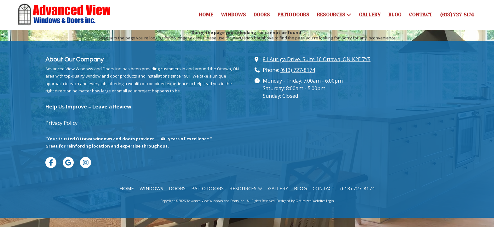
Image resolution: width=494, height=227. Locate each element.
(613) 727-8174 (297, 70)
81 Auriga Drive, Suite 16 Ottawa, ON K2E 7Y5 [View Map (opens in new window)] (316, 59)
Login (330, 201)
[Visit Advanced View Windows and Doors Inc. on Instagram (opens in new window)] (85, 162)
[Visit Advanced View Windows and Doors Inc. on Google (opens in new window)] (68, 162)
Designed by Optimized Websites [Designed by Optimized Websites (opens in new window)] (301, 201)
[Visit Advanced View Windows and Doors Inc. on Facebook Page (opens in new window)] (50, 162)
